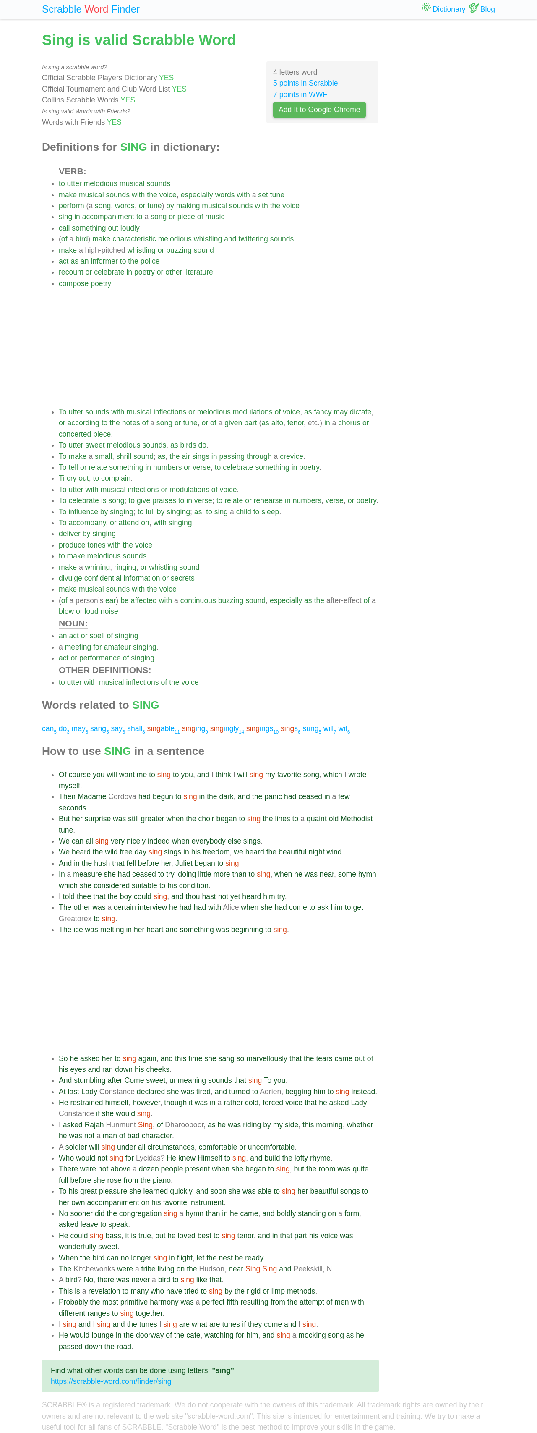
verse (202, 467)
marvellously (266, 1058)
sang (99, 728)
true (144, 1235)
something (89, 228)
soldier (76, 1147)
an (85, 261)
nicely (136, 841)
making (188, 206)
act (63, 261)
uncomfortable (271, 1147)
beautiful (293, 852)
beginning (247, 929)
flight (185, 1258)
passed (71, 1346)
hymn (367, 874)
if (98, 1113)
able (163, 728)
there (105, 1280)
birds (188, 445)
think (223, 774)
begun (163, 796)
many (139, 1291)
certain (125, 907)
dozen (149, 1169)
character (157, 1136)
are (184, 1324)
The (65, 907)
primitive (134, 1302)
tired (203, 1091)
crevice (291, 456)
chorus (349, 423)
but (299, 1169)
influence (83, 512)
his (196, 852)
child (243, 512)
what (199, 1324)
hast (209, 896)
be (124, 600)
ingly (227, 728)
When (68, 1258)
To (63, 412)
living (166, 1269)
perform (71, 206)
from (131, 1180)
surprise (98, 819)
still (133, 819)
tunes (148, 1324)
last (73, 1091)
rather (233, 1102)
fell (131, 863)
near (327, 874)
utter (74, 183)
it (191, 1102)
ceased (310, 796)
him (269, 896)
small (103, 456)
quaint (317, 819)
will (329, 728)
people (172, 1169)
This (66, 1291)
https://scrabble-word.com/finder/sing (111, 1381)
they (255, 1324)
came (343, 1058)
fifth (232, 1302)
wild (111, 852)
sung (311, 728)
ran (107, 1069)
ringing (125, 567)
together (149, 1313)
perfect (213, 1302)
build (272, 1158)
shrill (123, 456)
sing (65, 216)
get (358, 907)
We (64, 841)
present (197, 1169)
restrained (86, 1102)
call (64, 228)
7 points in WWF (300, 94)
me (142, 774)
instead (363, 1091)
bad (133, 1136)
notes (131, 423)
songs (350, 1191)
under (126, 1147)
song (103, 206)
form (351, 1213)
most (110, 1302)
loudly (130, 228)
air (186, 456)
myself (69, 785)
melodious (100, 183)
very (118, 841)
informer (104, 261)
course (79, 774)
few (343, 796)
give (143, 500)
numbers (167, 467)
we (238, 852)
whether (360, 1125)
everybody (209, 841)
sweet (95, 445)
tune (277, 195)
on (145, 523)
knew (187, 1158)
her (77, 819)
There (68, 1169)
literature (198, 272)
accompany (87, 523)
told (69, 896)
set (263, 195)
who (157, 1291)
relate (98, 467)
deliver (70, 533)
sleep (270, 512)
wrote (358, 774)
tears (324, 1058)
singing (121, 512)
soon (219, 1191)
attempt (312, 1302)
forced (273, 1102)
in (77, 216)
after (114, 1080)
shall (136, 728)
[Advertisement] (219, 347)
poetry (144, 272)
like (201, 1280)
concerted (75, 434)
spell (96, 635)
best (204, 1235)
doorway (150, 1335)
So (63, 1058)
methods (301, 1291)
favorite (289, 774)
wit (344, 728)
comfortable (217, 1147)
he (298, 874)
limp (278, 1291)
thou (192, 896)
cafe (193, 1335)
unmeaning (187, 1080)
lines (282, 819)
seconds (72, 808)
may (340, 412)
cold (251, 1102)
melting (112, 929)
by (170, 206)
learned (155, 1191)
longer (141, 1258)
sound (204, 250)
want (127, 774)
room (326, 1169)
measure (87, 874)
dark (226, 796)
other (173, 272)
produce (72, 545)
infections (143, 489)
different (72, 1313)
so (241, 1058)
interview (152, 907)
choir (206, 819)
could (142, 896)
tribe (148, 1269)
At (62, 1091)
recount (71, 272)
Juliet (184, 863)
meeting (78, 647)
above (120, 1169)
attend (128, 523)
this (180, 1058)
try (170, 874)
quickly (181, 1191)
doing (187, 874)
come (298, 907)
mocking (312, 1335)
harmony (164, 1302)
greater (152, 819)
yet (235, 896)
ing (195, 728)
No (63, 1213)
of (200, 216)
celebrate (109, 272)
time (195, 1058)
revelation (104, 1291)
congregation (140, 1213)
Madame (92, 796)
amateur (117, 647)
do (202, 445)
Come (134, 1080)
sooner (81, 1213)
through (259, 456)
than (239, 874)
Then (67, 796)
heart (154, 929)
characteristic (134, 239)
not (223, 896)
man (110, 1136)
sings (200, 456)
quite (360, 1169)
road (124, 1346)
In (62, 874)
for (97, 647)
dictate (361, 412)
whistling (208, 239)
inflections (170, 412)
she (110, 874)
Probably (73, 1302)
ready (254, 1258)
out (113, 228)
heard (81, 852)
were (88, 1169)
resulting (254, 1302)
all (89, 841)
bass (113, 1235)
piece (186, 216)
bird (82, 239)
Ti (62, 478)
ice (78, 929)
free (126, 852)
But (64, 819)
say (118, 728)
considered (112, 885)
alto (277, 423)
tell (73, 467)
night (316, 852)
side (291, 1125)
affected (144, 600)
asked (90, 1058)
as (74, 261)
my (270, 774)
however (146, 1102)
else (234, 841)
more (221, 874)
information (142, 578)
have (174, 1291)
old (334, 819)
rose (114, 1180)
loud (92, 611)
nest (226, 1258)
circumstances (170, 1147)
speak (118, 1224)
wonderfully (77, 1246)
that (118, 863)
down (124, 1069)
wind (333, 852)
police (150, 261)
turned (239, 1091)
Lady (89, 1091)
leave (89, 1224)
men (341, 1302)
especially (196, 195)
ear (110, 600)
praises (164, 500)
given (233, 423)
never (140, 1280)
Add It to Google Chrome (319, 109)
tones (96, 545)
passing (232, 456)
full (63, 1180)
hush (102, 863)
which (332, 774)
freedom (216, 852)
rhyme (320, 1158)
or (142, 206)
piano (162, 1180)
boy (126, 896)
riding (252, 1125)
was (119, 819)
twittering (253, 239)
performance (100, 658)
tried (191, 1291)
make (68, 195)
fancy (322, 412)
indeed (159, 841)
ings (262, 728)
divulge (70, 578)
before (148, 863)
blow (66, 611)
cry (71, 478)
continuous (198, 600)
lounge (102, 1335)
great (88, 1191)
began (226, 819)
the (152, 195)
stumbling (89, 1080)
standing (312, 1213)
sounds (158, 183)
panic (273, 796)
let (201, 1258)
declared (151, 1091)
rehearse (268, 500)
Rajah (94, 1125)
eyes (78, 1069)
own (78, 1202)
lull (150, 512)
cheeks (157, 1069)
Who (66, 1158)
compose (74, 283)
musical (132, 183)
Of (63, 774)
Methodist (357, 819)
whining (97, 567)
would (125, 1113)
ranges (98, 1313)
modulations (253, 412)
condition (194, 885)
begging (298, 1091)
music (214, 216)
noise (109, 611)
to (62, 183)
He (63, 1102)
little (204, 874)
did (99, 1213)
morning (329, 1125)
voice (168, 195)
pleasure (113, 1191)
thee (84, 896)
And (65, 863)
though (175, 1102)
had (144, 796)
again (147, 1058)
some (347, 874)
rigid (254, 1291)
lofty (301, 1158)
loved (187, 1235)
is (104, 500)
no (125, 1258)
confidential (103, 578)
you (98, 774)
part (250, 423)
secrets (183, 578)
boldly (286, 1213)
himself (117, 1102)
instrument (206, 1202)
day (140, 852)
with (138, 195)
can (49, 728)
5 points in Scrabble (305, 83)
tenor (295, 423)
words (225, 195)
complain (115, 478)
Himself (210, 1158)
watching (218, 1335)
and (230, 239)
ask (322, 907)
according (83, 423)
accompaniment (108, 216)
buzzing (179, 250)
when (175, 819)
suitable (144, 885)
